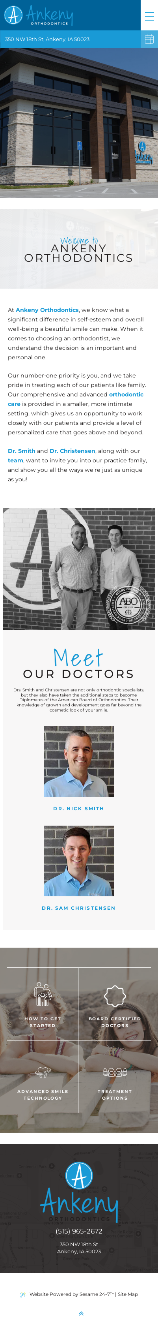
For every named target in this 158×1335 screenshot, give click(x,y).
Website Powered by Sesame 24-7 (67, 1294)
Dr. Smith (22, 450)
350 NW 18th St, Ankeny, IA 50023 (47, 39)
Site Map (128, 1294)
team (15, 460)
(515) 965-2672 (79, 1231)
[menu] (149, 15)
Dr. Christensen (72, 450)
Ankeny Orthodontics (47, 310)
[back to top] (81, 1313)
